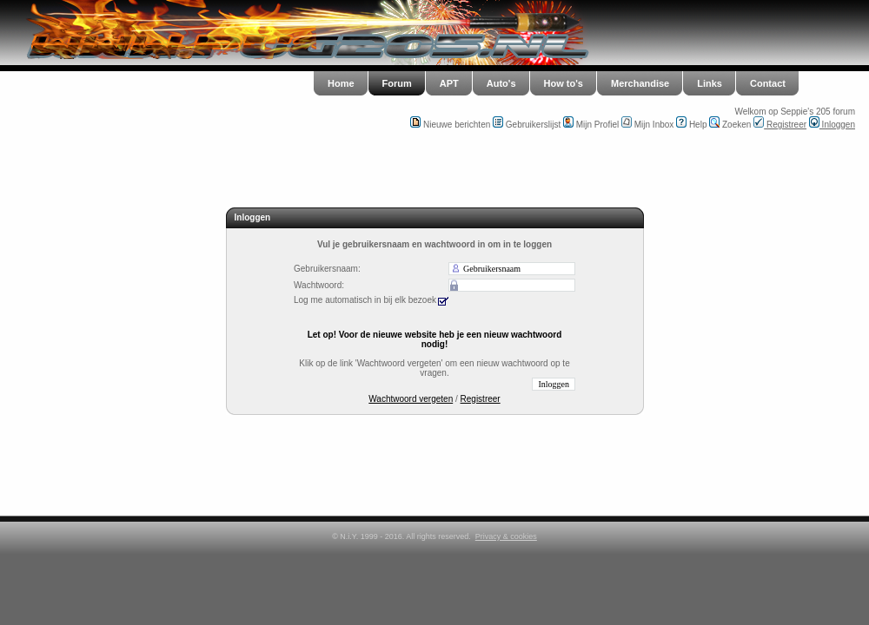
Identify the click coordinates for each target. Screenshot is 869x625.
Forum (397, 83)
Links (709, 83)
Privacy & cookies (506, 536)
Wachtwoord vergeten (410, 399)
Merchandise (640, 83)
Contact (768, 83)
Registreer (779, 124)
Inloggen (832, 124)
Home (341, 83)
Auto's (501, 83)
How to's (563, 83)
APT (449, 83)
